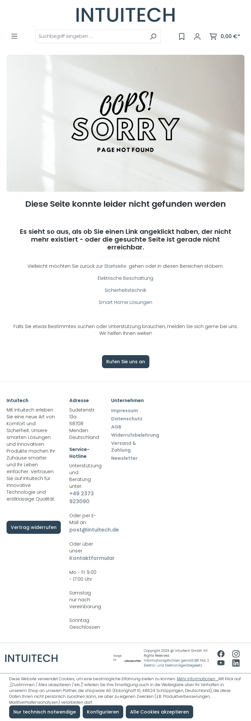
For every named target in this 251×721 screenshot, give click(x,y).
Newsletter (124, 458)
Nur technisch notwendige (44, 712)
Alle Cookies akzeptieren (159, 712)
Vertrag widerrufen (34, 527)
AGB (116, 427)
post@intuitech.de (83, 529)
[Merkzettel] (182, 36)
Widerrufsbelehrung (135, 435)
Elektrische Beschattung (125, 278)
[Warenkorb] (224, 36)
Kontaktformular (83, 558)
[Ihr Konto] (197, 36)
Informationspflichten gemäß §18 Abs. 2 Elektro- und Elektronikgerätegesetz (176, 663)
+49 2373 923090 (81, 497)
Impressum (124, 410)
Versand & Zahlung (123, 446)
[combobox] (90, 36)
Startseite (115, 266)
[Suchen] (153, 36)
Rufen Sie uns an (125, 361)
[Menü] (14, 36)
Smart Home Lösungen (125, 302)
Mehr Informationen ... (197, 679)
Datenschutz (126, 418)
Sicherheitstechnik (125, 290)
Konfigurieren (103, 712)
